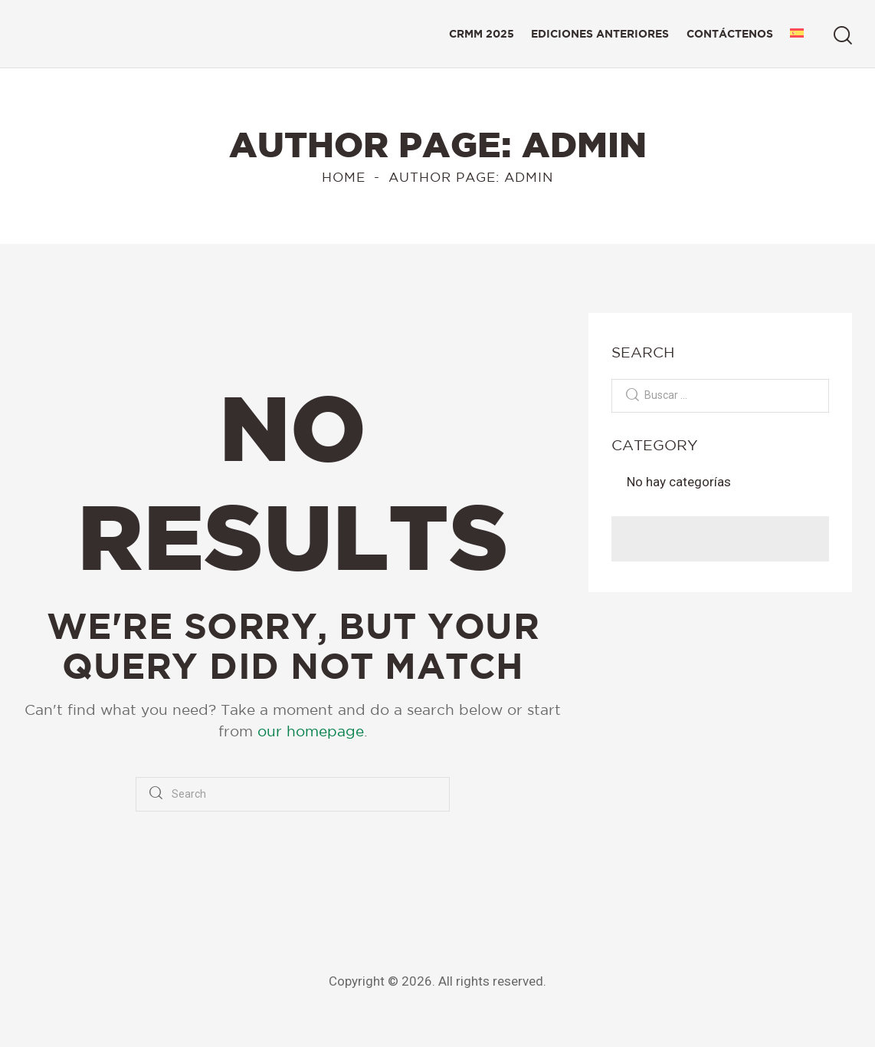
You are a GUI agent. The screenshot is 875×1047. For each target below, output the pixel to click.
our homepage (310, 731)
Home (343, 177)
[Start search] (843, 35)
